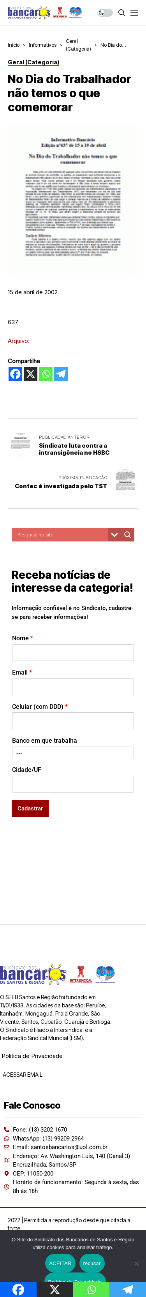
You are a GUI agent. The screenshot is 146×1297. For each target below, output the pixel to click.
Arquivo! (19, 340)
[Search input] (62, 534)
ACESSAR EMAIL (22, 1074)
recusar (92, 1263)
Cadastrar (30, 808)
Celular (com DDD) (40, 706)
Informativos (42, 45)
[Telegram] (61, 374)
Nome (22, 638)
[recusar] (136, 1263)
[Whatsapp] (46, 374)
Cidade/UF (26, 769)
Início (13, 45)
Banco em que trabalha (44, 740)
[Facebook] (15, 374)
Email (22, 672)
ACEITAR (60, 1263)
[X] (30, 374)
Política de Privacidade (32, 1056)
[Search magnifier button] (127, 534)
